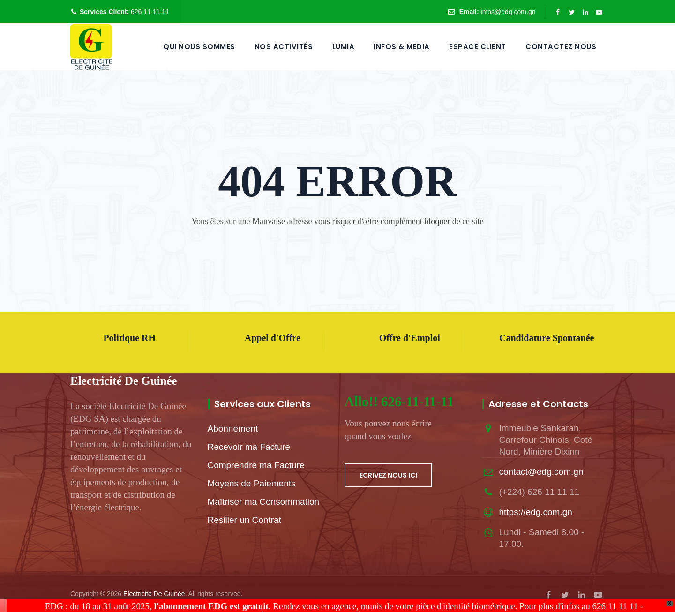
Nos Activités (284, 47)
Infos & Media (402, 47)
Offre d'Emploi (409, 338)
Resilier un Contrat (244, 520)
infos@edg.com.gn (508, 11)
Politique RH (129, 338)
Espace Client (477, 47)
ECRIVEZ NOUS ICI (388, 475)
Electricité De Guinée (154, 593)
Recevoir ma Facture (249, 447)
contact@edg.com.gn (541, 472)
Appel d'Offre (272, 338)
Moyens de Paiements (252, 483)
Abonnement (233, 428)
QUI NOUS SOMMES (199, 47)
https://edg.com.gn (535, 512)
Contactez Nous (560, 47)
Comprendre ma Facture (256, 465)
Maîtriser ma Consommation (264, 502)
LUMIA (343, 47)
